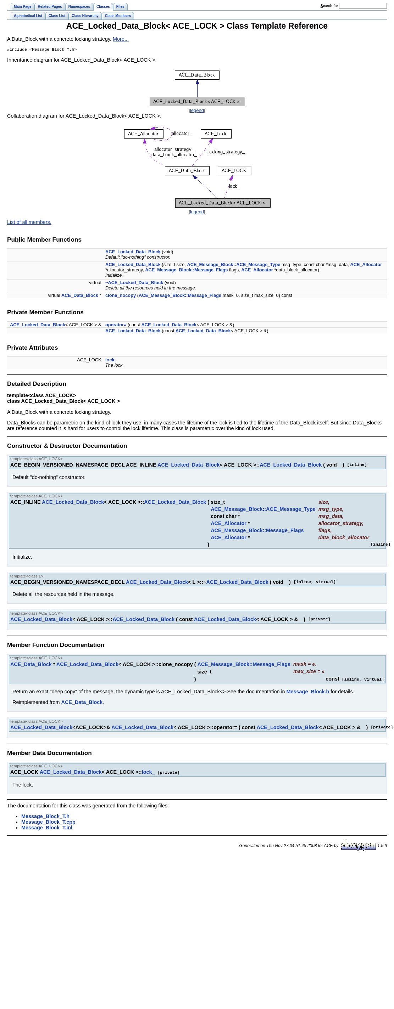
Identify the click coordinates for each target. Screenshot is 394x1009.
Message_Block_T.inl (46, 827)
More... (121, 39)
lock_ (111, 360)
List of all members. (29, 223)
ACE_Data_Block (79, 296)
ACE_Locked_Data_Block (133, 252)
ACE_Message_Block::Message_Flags (186, 270)
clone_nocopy (120, 296)
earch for (329, 6)
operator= (115, 325)
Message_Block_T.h (45, 815)
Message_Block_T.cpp (48, 821)
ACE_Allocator (366, 265)
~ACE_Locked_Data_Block (134, 283)
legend (197, 111)
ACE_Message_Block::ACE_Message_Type (233, 265)
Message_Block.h (308, 691)
